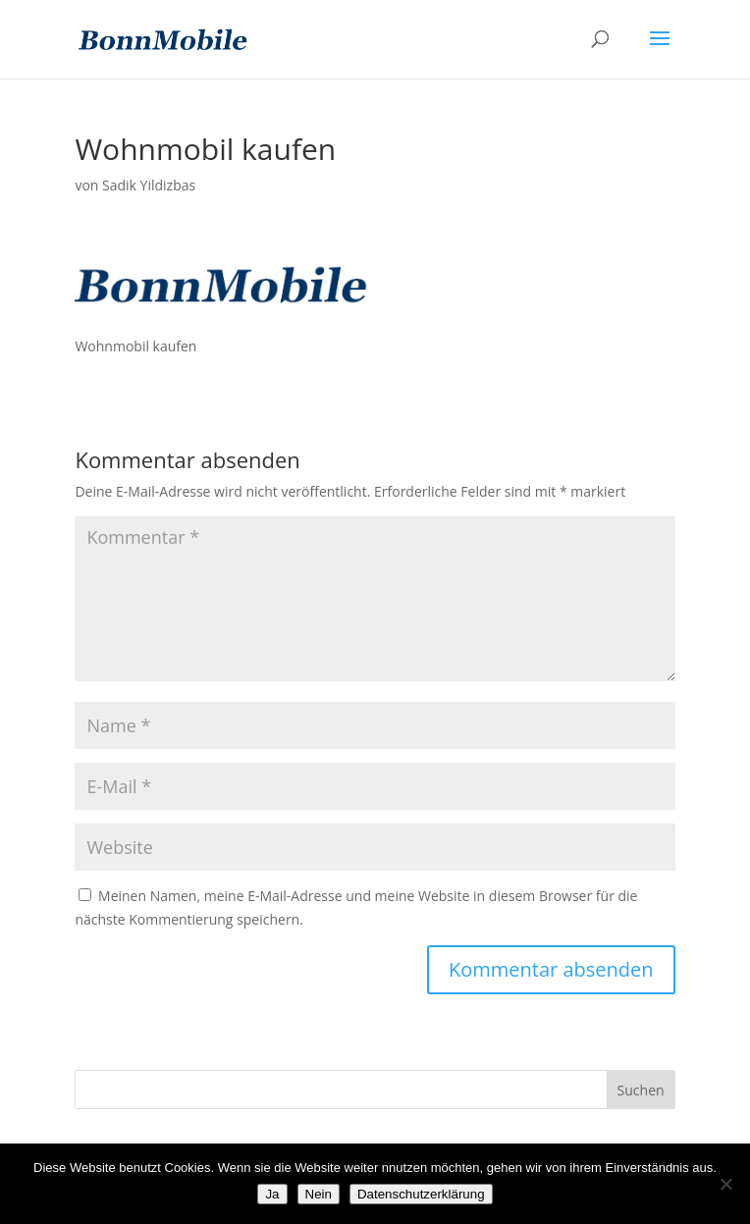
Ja (272, 1194)
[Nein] (725, 1184)
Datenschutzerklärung (421, 1194)
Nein (318, 1194)
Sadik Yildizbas (148, 185)
